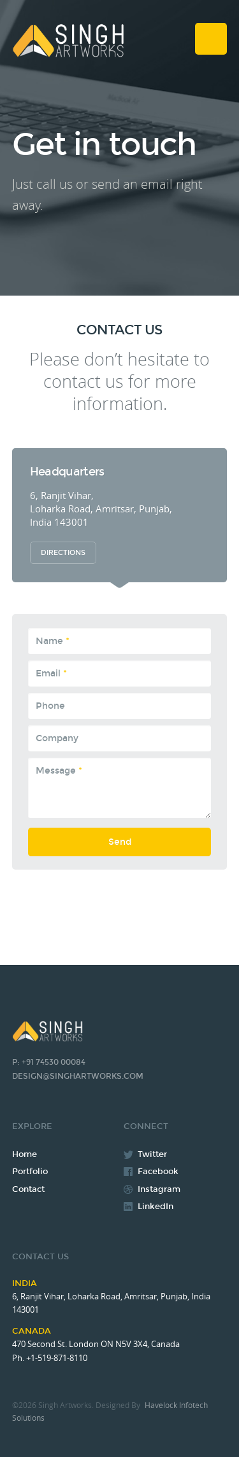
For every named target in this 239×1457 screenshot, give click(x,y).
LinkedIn (155, 1206)
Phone (50, 706)
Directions (63, 553)
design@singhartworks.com (77, 1076)
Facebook (158, 1171)
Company (57, 738)
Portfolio (30, 1171)
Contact (28, 1189)
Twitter (152, 1154)
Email (51, 673)
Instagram (159, 1189)
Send (120, 846)
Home (24, 1154)
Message (59, 770)
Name (52, 641)
